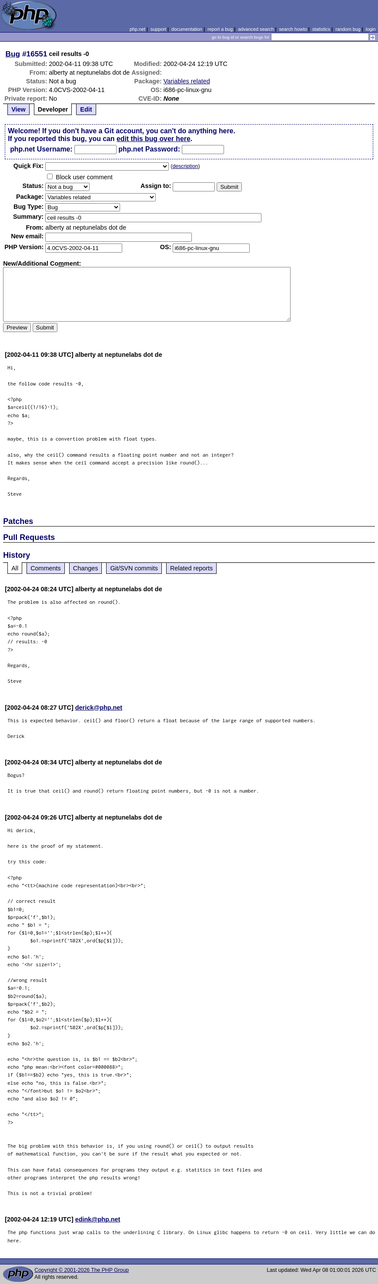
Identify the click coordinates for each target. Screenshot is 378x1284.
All (14, 568)
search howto (293, 29)
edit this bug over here (154, 138)
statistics (321, 29)
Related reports (191, 568)
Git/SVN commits (134, 568)
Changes (85, 568)
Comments (45, 568)
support (158, 29)
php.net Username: (41, 149)
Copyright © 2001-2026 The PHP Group (81, 1270)
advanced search (256, 29)
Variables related (187, 81)
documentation (186, 29)
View (18, 109)
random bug (348, 29)
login (371, 29)
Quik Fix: (28, 165)
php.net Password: (149, 149)
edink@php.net (97, 1219)
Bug (13, 53)
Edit (86, 109)
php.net (137, 29)
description (185, 166)
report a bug (220, 29)
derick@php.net (98, 707)
